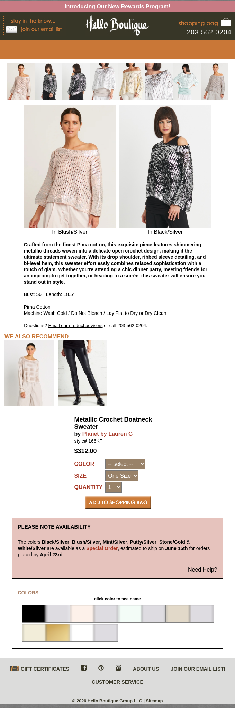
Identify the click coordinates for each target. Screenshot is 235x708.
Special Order (102, 548)
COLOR (84, 464)
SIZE (80, 476)
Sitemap (154, 701)
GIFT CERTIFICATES (39, 669)
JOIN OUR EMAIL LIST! (198, 669)
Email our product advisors (75, 325)
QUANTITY (88, 487)
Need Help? (202, 570)
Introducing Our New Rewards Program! (117, 6)
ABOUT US (146, 669)
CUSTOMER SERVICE (117, 682)
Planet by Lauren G (107, 434)
